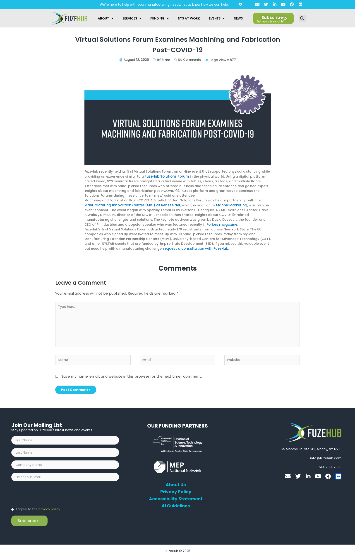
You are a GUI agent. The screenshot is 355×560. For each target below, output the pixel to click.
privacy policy (49, 511)
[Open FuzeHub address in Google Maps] (311, 448)
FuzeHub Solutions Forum (165, 176)
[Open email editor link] (325, 458)
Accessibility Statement (175, 498)
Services (131, 18)
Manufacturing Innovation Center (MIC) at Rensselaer (129, 205)
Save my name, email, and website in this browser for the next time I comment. (131, 376)
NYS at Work (189, 18)
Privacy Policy (176, 491)
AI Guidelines (176, 506)
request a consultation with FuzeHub (193, 247)
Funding (159, 18)
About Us (175, 484)
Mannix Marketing (223, 205)
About (105, 18)
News (238, 18)
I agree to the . (39, 511)
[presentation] (45, 496)
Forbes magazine (220, 224)
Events (217, 18)
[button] (302, 18)
